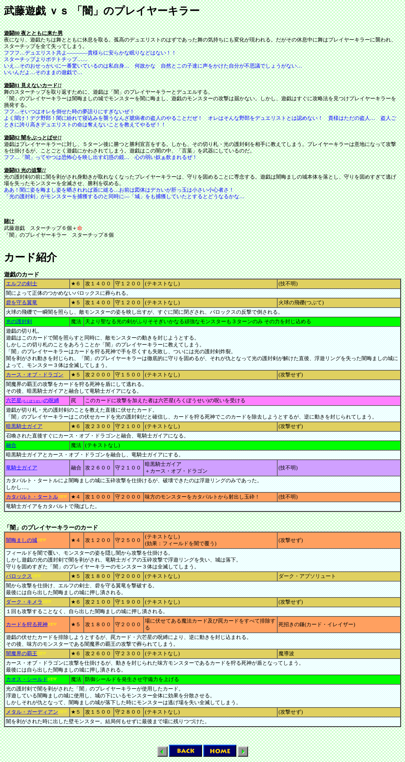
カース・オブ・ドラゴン (34, 374)
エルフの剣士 (21, 283)
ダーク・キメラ (24, 602)
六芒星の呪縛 (32, 400)
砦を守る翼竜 (21, 302)
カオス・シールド (27, 679)
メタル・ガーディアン (32, 712)
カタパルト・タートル (32, 497)
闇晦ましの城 (21, 540)
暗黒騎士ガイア (24, 426)
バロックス (19, 576)
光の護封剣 (19, 321)
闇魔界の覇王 (21, 653)
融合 (11, 445)
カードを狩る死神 (27, 624)
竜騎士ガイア (21, 467)
